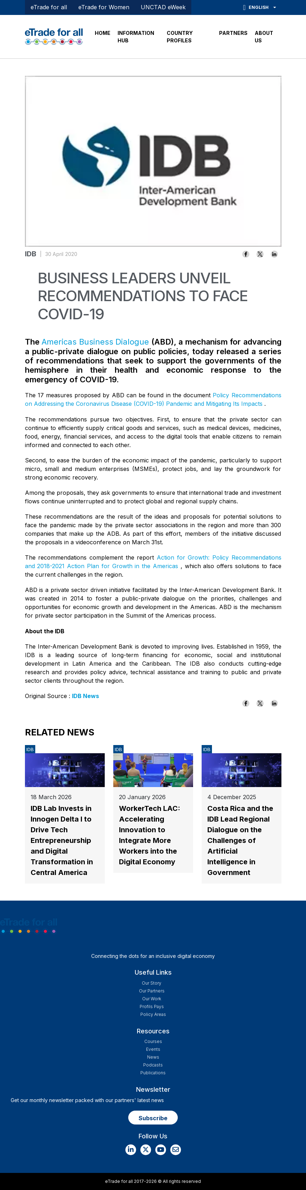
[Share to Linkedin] (274, 254)
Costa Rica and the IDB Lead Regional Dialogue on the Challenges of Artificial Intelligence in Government (240, 840)
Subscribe (153, 1118)
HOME (102, 33)
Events (153, 1049)
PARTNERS (233, 33)
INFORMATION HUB (136, 36)
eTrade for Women (103, 7)
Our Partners (152, 991)
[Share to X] (260, 254)
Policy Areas (153, 1014)
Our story (151, 983)
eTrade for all (49, 7)
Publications (153, 1072)
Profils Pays (152, 1006)
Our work (151, 998)
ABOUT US (264, 36)
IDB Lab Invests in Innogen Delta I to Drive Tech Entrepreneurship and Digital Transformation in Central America (62, 840)
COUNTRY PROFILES (180, 36)
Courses (153, 1041)
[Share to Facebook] (245, 254)
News (153, 1057)
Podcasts (153, 1065)
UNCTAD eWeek (163, 7)
